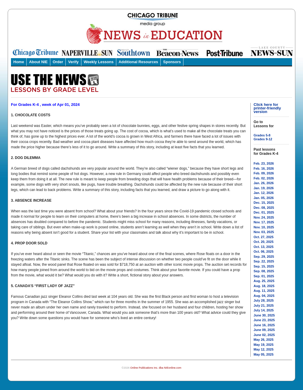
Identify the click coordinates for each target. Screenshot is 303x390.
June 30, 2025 (264, 315)
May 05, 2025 (263, 354)
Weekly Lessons (99, 62)
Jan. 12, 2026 (264, 193)
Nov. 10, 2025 (264, 227)
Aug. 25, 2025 (264, 281)
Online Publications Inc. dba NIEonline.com (155, 367)
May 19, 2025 (263, 344)
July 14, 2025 (264, 310)
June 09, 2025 (264, 330)
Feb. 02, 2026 (264, 178)
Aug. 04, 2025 (264, 295)
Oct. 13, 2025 (263, 247)
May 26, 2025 (263, 339)
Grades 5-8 (262, 135)
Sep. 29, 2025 (264, 256)
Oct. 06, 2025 (263, 251)
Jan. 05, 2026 (264, 198)
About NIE (38, 62)
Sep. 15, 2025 (264, 266)
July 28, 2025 (264, 300)
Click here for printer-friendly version (267, 108)
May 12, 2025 (263, 349)
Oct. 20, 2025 (263, 241)
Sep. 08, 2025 (264, 271)
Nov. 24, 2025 (264, 217)
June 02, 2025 (264, 335)
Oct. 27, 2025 (263, 237)
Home (18, 62)
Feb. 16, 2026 (264, 168)
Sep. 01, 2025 (264, 276)
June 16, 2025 (264, 325)
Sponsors (172, 62)
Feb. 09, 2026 (264, 173)
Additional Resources (138, 62)
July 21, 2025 (264, 305)
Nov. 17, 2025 (264, 222)
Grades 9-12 (263, 139)
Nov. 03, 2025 (264, 232)
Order (58, 62)
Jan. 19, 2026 (264, 188)
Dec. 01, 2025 (264, 212)
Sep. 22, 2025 (264, 261)
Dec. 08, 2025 (264, 207)
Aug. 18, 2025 (264, 286)
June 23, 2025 (264, 320)
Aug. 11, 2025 (264, 290)
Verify (73, 62)
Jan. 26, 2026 (264, 183)
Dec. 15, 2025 (264, 202)
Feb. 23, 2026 (264, 163)
